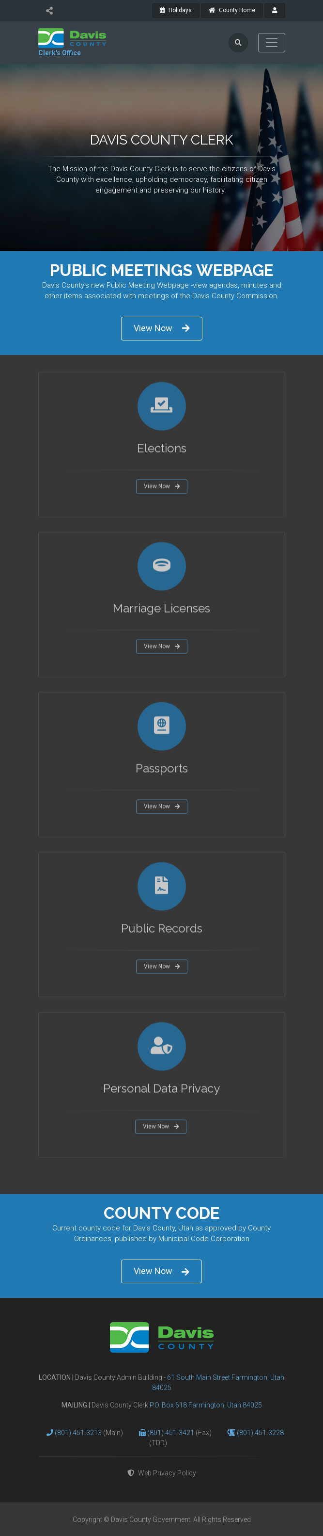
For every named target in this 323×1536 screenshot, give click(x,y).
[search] (238, 42)
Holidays (176, 10)
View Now (162, 328)
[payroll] (274, 10)
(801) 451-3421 (171, 1433)
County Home (232, 10)
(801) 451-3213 (79, 1433)
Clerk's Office (59, 53)
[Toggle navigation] (271, 42)
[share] (49, 10)
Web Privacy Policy (161, 1473)
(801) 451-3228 (260, 1433)
